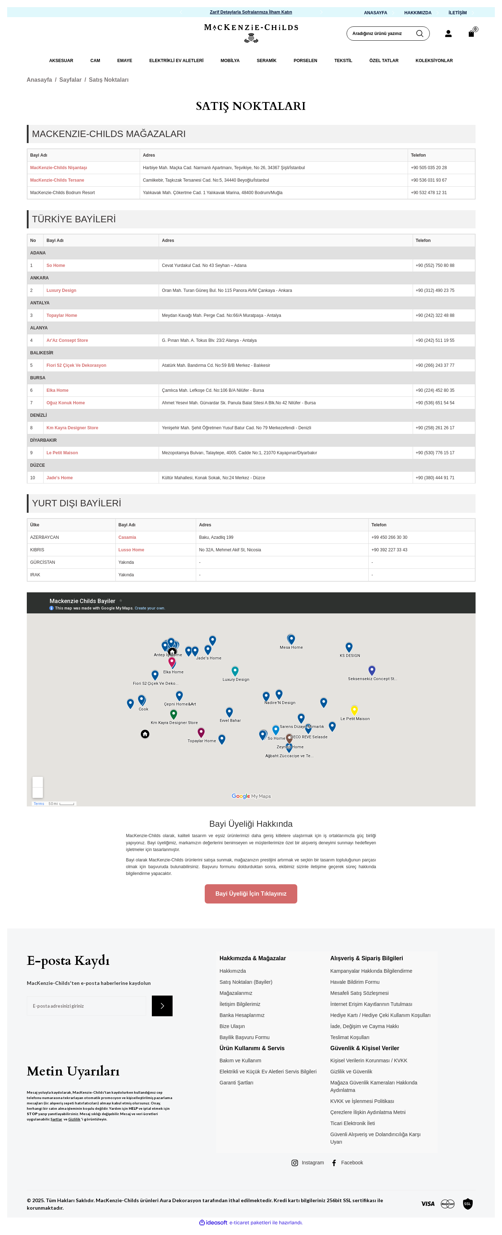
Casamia (127, 537)
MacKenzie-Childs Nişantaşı (58, 167)
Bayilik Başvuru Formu (245, 1037)
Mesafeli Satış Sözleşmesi (359, 993)
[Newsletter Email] (86, 1006)
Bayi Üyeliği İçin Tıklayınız (251, 894)
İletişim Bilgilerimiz (240, 1004)
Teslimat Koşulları (350, 1037)
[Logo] (251, 33)
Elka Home (57, 390)
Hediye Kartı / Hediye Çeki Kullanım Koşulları (380, 1015)
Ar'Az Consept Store (67, 340)
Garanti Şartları (237, 1082)
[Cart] (471, 33)
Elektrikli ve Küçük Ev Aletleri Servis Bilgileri (268, 1071)
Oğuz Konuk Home (65, 402)
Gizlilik (74, 1119)
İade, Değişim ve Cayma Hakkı (364, 1026)
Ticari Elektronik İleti (352, 1123)
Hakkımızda (233, 971)
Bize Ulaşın (232, 1026)
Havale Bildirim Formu (355, 982)
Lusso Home (131, 549)
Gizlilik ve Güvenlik (351, 1071)
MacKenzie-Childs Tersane (57, 180)
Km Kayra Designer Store (72, 427)
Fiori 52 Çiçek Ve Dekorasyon (76, 365)
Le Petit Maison (62, 452)
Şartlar (57, 1119)
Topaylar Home (61, 315)
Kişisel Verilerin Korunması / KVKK (369, 1060)
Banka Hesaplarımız (242, 1015)
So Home (55, 265)
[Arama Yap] (423, 33)
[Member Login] (448, 33)
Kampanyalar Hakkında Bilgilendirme (371, 971)
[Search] (388, 33)
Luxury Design (61, 290)
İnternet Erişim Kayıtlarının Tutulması (371, 1004)
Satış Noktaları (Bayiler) (246, 982)
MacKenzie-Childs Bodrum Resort (62, 192)
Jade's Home (59, 477)
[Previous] (181, 12)
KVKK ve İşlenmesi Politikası (362, 1101)
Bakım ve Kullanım (241, 1060)
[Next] (321, 12)
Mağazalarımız (236, 993)
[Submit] (162, 1006)
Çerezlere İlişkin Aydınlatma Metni (368, 1112)
